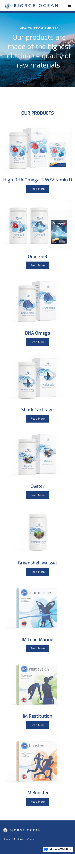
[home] (31, 5)
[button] (69, 5)
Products (18, 839)
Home (6, 839)
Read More (37, 189)
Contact (31, 839)
